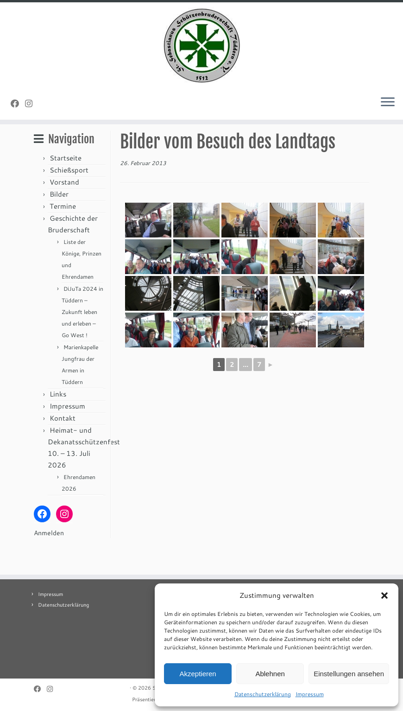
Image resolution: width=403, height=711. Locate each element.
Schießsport (69, 197)
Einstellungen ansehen (349, 674)
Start (41, 143)
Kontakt (63, 445)
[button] (384, 595)
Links (58, 421)
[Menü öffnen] (388, 105)
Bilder (59, 221)
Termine (63, 233)
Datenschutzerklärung (262, 694)
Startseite (66, 185)
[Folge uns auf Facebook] (18, 106)
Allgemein (70, 143)
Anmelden (49, 560)
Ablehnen (269, 674)
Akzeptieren (197, 674)
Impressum (310, 694)
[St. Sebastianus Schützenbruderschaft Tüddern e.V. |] (201, 46)
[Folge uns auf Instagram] (31, 106)
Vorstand (64, 209)
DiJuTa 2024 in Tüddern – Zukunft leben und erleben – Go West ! (82, 339)
